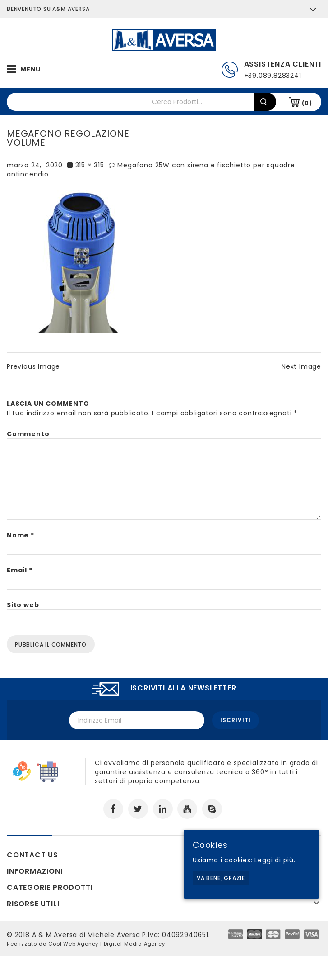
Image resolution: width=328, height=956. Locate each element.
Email (19, 570)
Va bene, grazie (221, 878)
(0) (307, 103)
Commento (28, 433)
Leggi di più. (274, 860)
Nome (20, 535)
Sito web (23, 604)
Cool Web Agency (73, 943)
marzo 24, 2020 (35, 165)
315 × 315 (89, 165)
